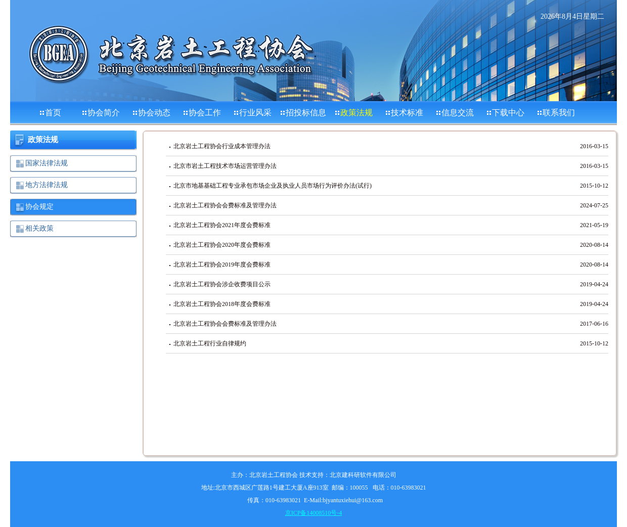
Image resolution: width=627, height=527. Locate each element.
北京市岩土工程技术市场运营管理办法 (225, 165)
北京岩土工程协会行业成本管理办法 (222, 146)
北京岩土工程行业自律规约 (209, 343)
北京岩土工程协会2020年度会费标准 (222, 244)
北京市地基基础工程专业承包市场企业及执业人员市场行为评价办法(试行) (272, 185)
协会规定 (39, 206)
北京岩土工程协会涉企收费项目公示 (222, 284)
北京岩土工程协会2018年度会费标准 (222, 304)
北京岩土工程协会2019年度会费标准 (222, 264)
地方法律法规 (46, 185)
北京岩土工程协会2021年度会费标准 (222, 225)
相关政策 (39, 228)
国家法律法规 (46, 163)
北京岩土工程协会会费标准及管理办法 (225, 205)
